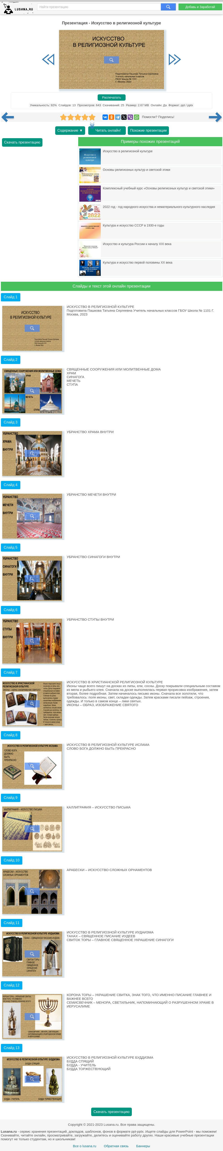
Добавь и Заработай (200, 7)
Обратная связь (116, 1146)
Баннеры (143, 1146)
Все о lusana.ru (84, 1146)
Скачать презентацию (22, 142)
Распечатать (111, 97)
